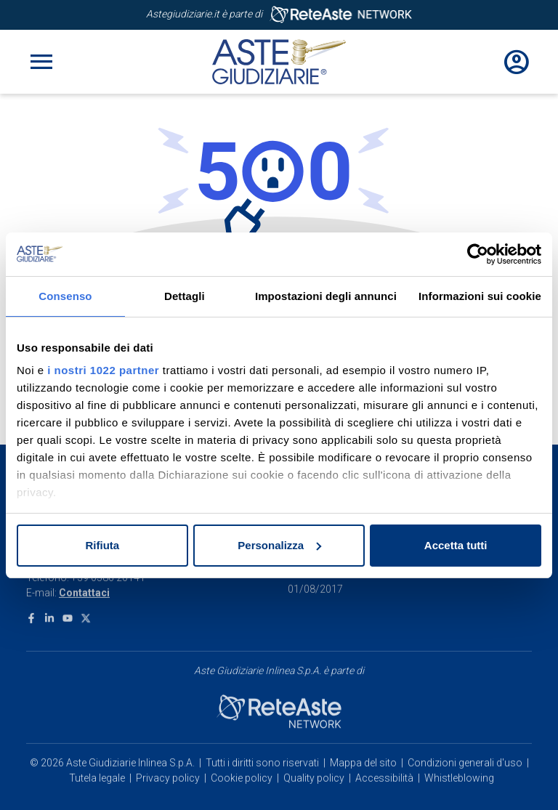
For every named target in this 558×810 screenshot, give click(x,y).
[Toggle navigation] (41, 61)
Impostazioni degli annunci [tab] (326, 296)
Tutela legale (97, 718)
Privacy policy (168, 718)
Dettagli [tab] (184, 296)
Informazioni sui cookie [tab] (479, 296)
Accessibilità (384, 718)
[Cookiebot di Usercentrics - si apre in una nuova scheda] (477, 254)
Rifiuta (102, 545)
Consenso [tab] (65, 296)
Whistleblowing (459, 718)
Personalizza (279, 545)
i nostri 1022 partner (103, 370)
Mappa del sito (363, 703)
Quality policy (313, 718)
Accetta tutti (456, 545)
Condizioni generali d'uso (465, 703)
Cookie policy (241, 718)
